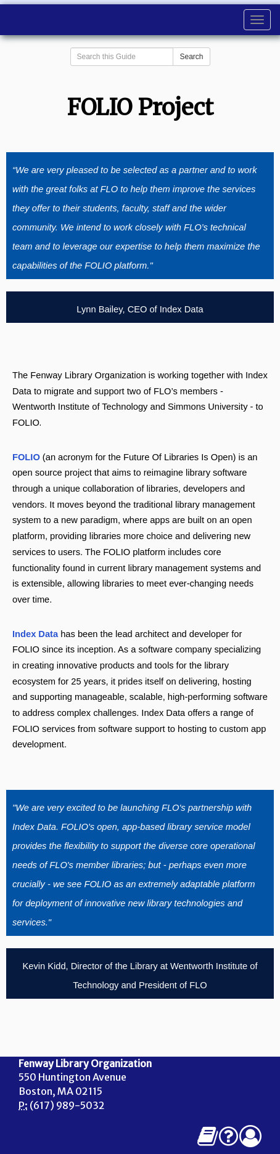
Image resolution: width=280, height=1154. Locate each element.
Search (191, 56)
